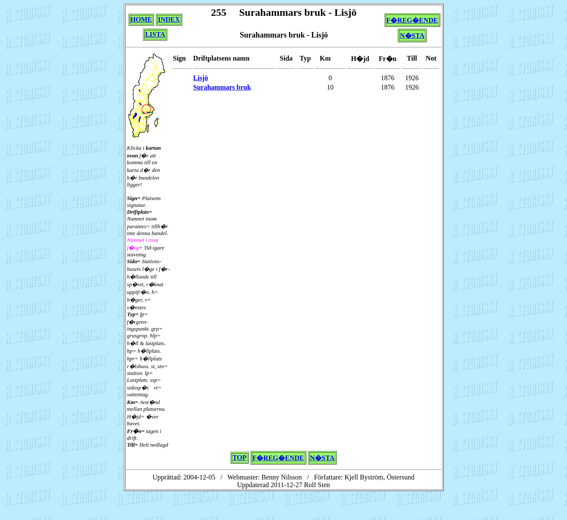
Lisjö (200, 77)
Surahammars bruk (222, 87)
